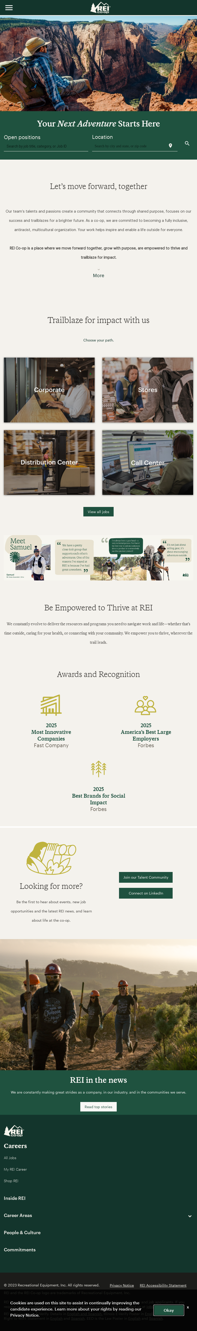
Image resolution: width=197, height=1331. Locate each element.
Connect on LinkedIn (146, 893)
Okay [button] (169, 1310)
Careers (15, 1145)
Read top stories (98, 1107)
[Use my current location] (170, 145)
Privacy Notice (122, 1285)
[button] (98, 240)
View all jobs (98, 511)
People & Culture (22, 1232)
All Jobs (10, 1158)
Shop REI (11, 1181)
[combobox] (46, 146)
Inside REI (15, 1198)
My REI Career (15, 1169)
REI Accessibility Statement (163, 1285)
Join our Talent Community (145, 877)
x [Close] (188, 1306)
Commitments (20, 1249)
